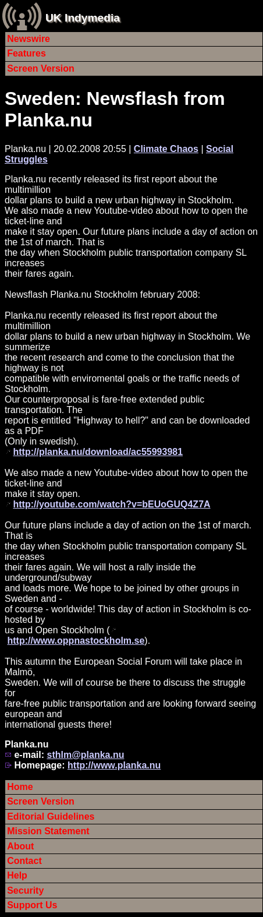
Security (25, 890)
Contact (24, 861)
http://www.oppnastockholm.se (75, 641)
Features (26, 53)
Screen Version (40, 68)
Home (20, 787)
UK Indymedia (82, 18)
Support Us (32, 905)
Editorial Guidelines (50, 816)
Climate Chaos (166, 149)
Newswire (28, 39)
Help (17, 875)
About (20, 846)
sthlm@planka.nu (85, 755)
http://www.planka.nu (114, 765)
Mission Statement (48, 831)
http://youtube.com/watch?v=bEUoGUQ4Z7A (111, 504)
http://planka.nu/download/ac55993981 (98, 452)
